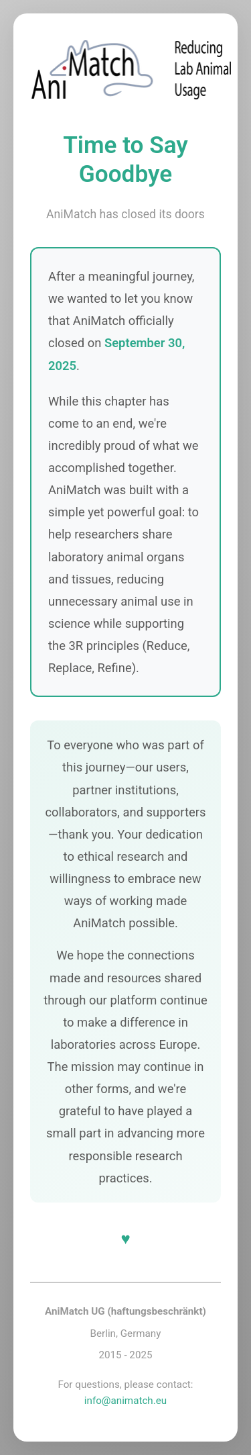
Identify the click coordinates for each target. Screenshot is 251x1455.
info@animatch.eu (125, 1401)
